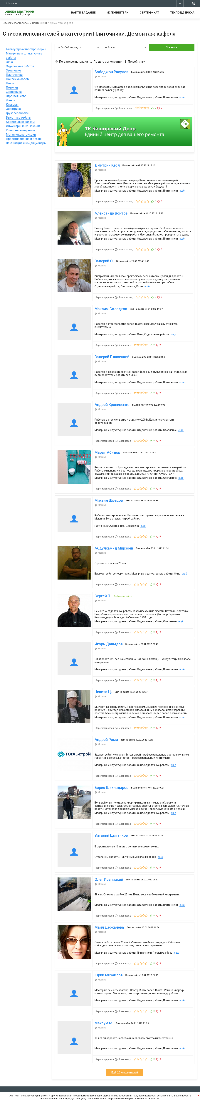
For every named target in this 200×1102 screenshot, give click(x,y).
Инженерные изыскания (23, 126)
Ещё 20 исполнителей (124, 1037)
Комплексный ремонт (21, 130)
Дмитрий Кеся (106, 163)
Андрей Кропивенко (111, 393)
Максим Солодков (110, 301)
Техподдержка (182, 12)
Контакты (106, 1072)
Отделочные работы (20, 66)
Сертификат (149, 12)
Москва (10, 3)
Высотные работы (18, 117)
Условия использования (115, 1066)
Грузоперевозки (17, 113)
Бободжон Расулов (110, 71)
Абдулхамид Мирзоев (113, 532)
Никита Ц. (102, 670)
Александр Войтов (110, 209)
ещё (181, 96)
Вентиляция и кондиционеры (26, 143)
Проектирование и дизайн (24, 139)
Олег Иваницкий (108, 851)
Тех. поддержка (110, 1077)
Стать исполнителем (63, 1066)
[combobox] (77, 47)
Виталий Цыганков (110, 808)
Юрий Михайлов (108, 943)
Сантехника (14, 92)
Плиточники (14, 75)
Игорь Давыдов (108, 624)
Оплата (105, 1088)
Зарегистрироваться (15, 1072)
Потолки (12, 87)
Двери (10, 100)
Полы (10, 83)
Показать (171, 47)
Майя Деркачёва (108, 897)
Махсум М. (103, 989)
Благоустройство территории (26, 49)
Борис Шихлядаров (110, 762)
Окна (9, 62)
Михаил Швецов (108, 486)
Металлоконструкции (21, 134)
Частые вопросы (111, 1083)
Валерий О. (103, 255)
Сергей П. (102, 578)
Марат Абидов (106, 439)
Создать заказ (11, 1066)
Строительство (16, 96)
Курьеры (12, 104)
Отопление (13, 70)
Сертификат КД (60, 1077)
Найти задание (83, 12)
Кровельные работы (20, 122)
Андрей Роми (105, 716)
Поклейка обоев (17, 79)
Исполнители (118, 12)
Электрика (13, 109)
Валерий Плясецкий (111, 347)
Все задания (59, 1072)
